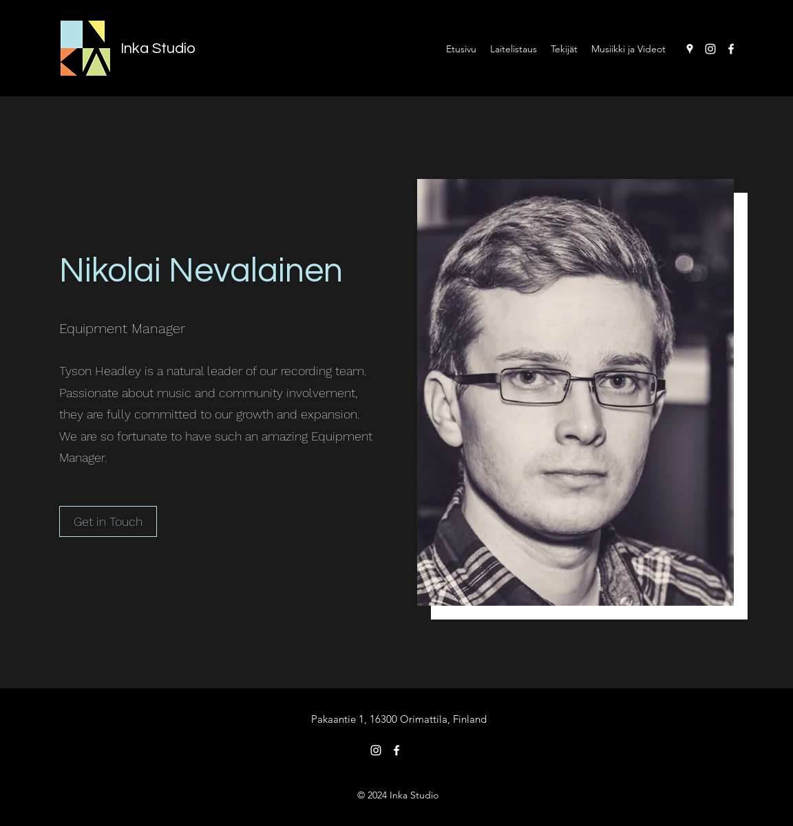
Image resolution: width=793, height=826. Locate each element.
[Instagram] (710, 49)
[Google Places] (690, 49)
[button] (108, 521)
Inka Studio (157, 48)
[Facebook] (731, 49)
